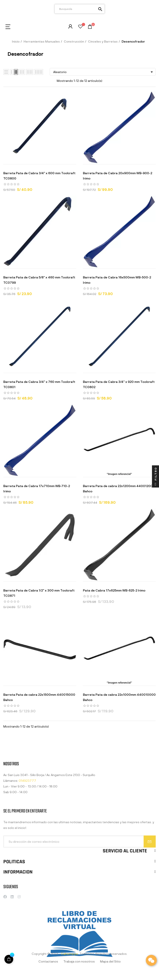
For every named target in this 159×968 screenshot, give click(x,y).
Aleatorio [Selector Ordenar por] (103, 72)
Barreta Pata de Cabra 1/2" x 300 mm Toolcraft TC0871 (39, 592)
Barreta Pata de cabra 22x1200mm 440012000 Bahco (119, 488)
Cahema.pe (69, 953)
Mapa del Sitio (110, 961)
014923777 (27, 812)
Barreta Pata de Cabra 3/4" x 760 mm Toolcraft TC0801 (39, 384)
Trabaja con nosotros (79, 961)
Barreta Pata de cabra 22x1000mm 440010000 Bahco (119, 697)
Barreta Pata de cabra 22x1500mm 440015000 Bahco (39, 697)
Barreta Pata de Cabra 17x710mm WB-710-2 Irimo (36, 488)
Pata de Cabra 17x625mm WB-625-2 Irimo (114, 590)
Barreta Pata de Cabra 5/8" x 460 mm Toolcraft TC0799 (39, 279)
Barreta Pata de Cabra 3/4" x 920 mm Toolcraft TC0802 (119, 384)
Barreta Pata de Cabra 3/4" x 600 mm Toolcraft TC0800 (39, 175)
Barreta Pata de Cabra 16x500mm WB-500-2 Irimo (117, 279)
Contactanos (48, 961)
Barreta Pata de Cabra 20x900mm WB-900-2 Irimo (117, 175)
